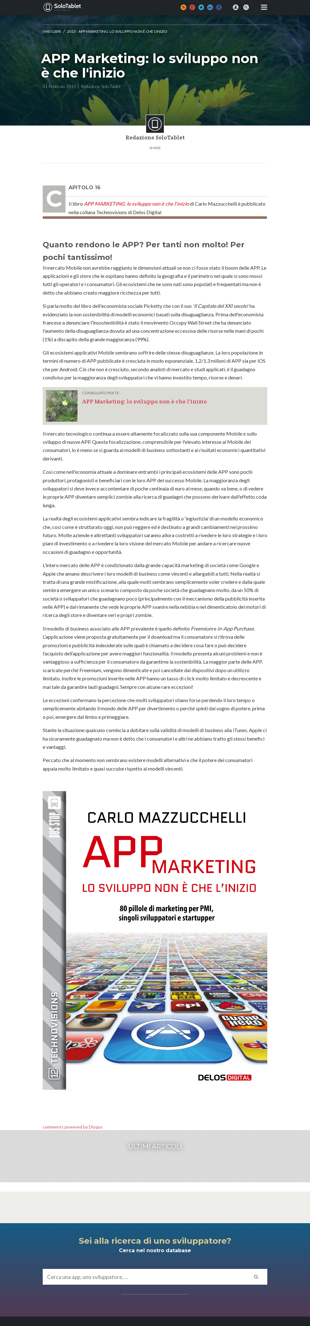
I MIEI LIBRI (52, 31)
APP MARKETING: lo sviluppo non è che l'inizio (136, 204)
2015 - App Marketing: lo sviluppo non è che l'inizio (117, 31)
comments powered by (72, 1126)
